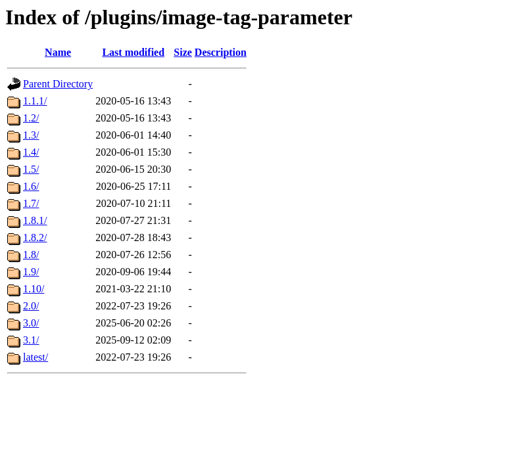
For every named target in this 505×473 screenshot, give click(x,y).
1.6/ (31, 186)
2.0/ (31, 305)
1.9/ (31, 271)
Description (221, 52)
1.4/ (31, 152)
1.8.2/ (35, 237)
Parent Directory (58, 83)
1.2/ (31, 118)
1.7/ (31, 203)
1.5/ (31, 169)
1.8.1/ (35, 220)
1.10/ (33, 288)
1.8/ (31, 254)
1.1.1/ (35, 100)
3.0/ (31, 322)
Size (183, 52)
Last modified (133, 52)
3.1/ (31, 340)
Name (58, 52)
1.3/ (31, 135)
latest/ (35, 357)
